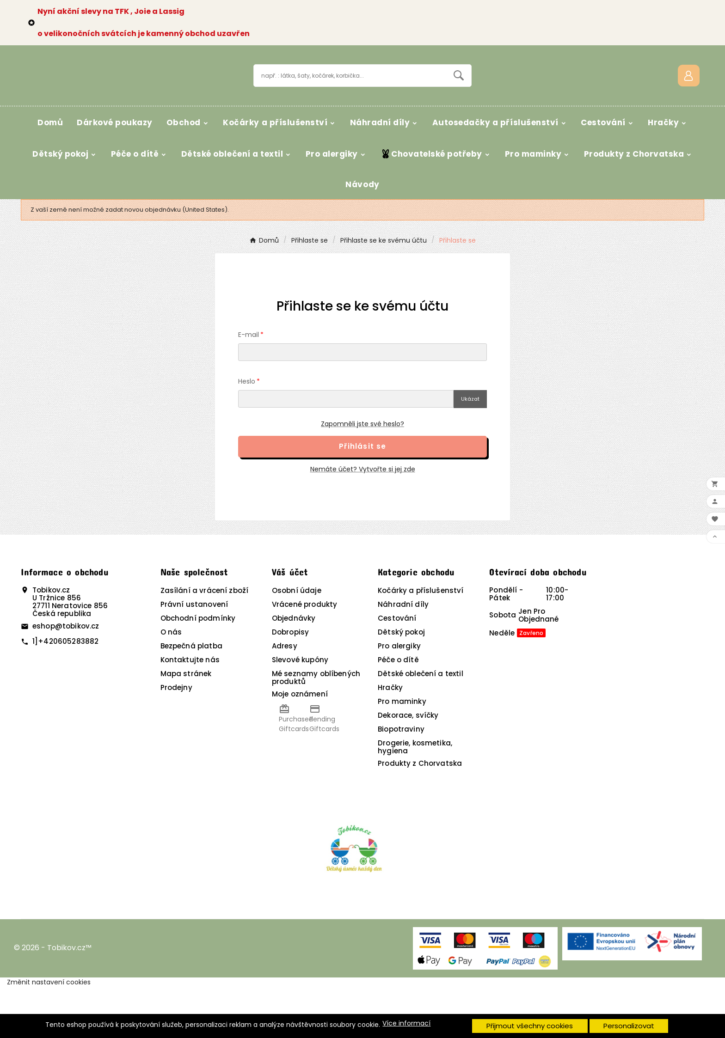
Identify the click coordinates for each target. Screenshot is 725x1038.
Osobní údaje (296, 641)
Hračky (390, 738)
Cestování (397, 669)
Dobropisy (290, 683)
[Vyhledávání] (350, 100)
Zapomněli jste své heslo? (362, 474)
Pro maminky (402, 752)
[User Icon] (689, 100)
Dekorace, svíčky (408, 766)
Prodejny (176, 738)
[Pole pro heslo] (346, 449)
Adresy (284, 697)
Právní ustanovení (194, 655)
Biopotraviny (401, 780)
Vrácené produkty (304, 655)
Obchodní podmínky (198, 669)
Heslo (246, 432)
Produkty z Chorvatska (420, 814)
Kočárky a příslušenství (420, 641)
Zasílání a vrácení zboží (204, 641)
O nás (171, 683)
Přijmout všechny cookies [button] (529, 1026)
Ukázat (470, 449)
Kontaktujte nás (190, 710)
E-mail (248, 385)
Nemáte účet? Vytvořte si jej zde (362, 520)
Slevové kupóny (300, 710)
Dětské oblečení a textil (420, 724)
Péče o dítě (398, 710)
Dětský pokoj (401, 683)
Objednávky (294, 669)
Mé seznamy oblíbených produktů (316, 728)
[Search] (459, 100)
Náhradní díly (403, 655)
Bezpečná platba (191, 697)
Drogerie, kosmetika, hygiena (415, 798)
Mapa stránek (186, 724)
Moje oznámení (300, 745)
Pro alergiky (399, 697)
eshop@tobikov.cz (65, 677)
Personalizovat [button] (628, 1026)
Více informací (406, 1023)
